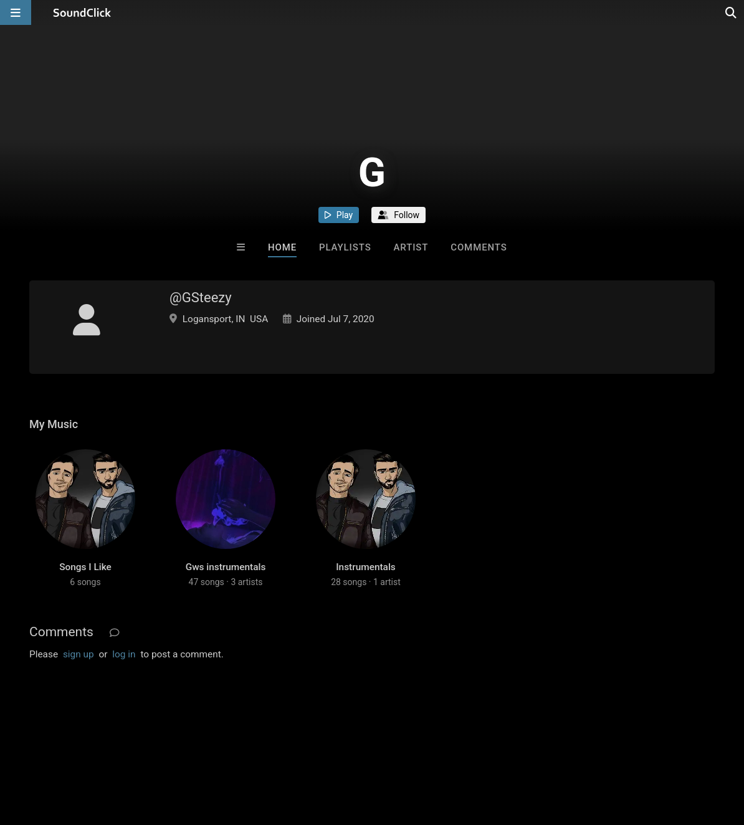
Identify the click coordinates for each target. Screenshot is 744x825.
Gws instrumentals (226, 567)
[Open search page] (731, 12)
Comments (479, 247)
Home (282, 247)
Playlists (345, 247)
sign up (78, 654)
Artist (410, 247)
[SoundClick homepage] (82, 12)
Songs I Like (85, 567)
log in (123, 654)
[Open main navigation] (15, 12)
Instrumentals (365, 567)
